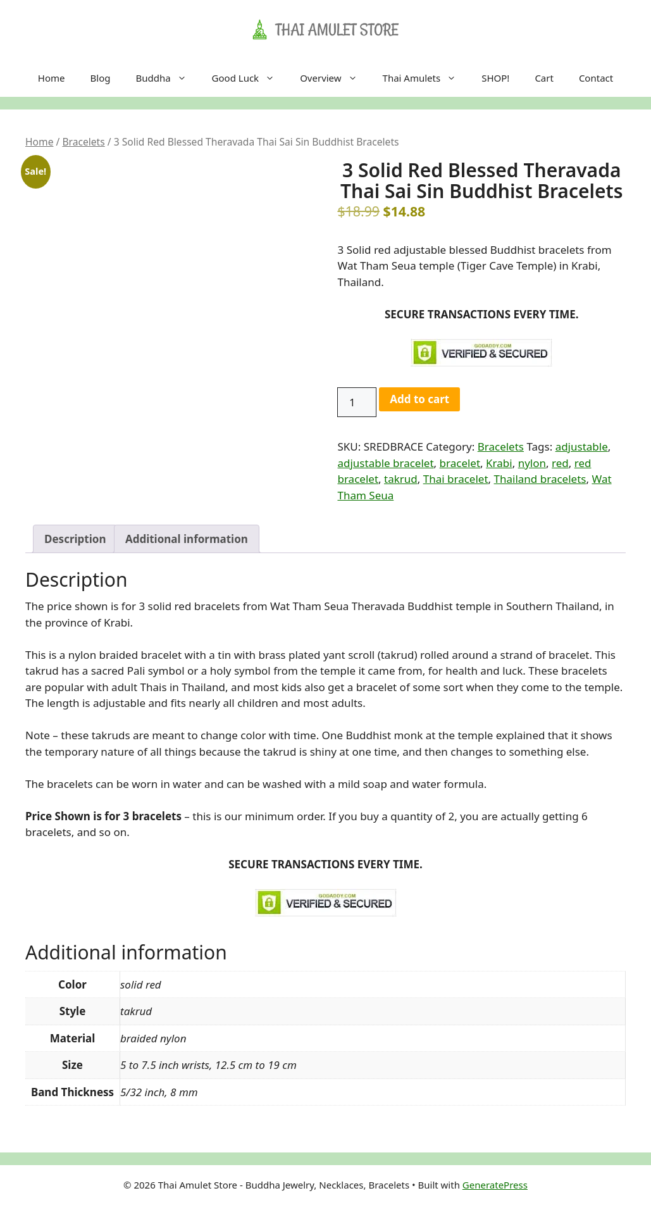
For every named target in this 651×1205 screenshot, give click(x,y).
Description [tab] (75, 539)
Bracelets (83, 142)
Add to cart (419, 399)
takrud (401, 478)
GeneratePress (495, 1184)
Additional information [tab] (186, 539)
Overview (334, 78)
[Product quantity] (356, 402)
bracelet (460, 463)
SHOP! (495, 78)
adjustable (581, 446)
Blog (100, 78)
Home (51, 78)
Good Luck (250, 78)
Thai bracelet (455, 478)
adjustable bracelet (385, 463)
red (560, 463)
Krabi (499, 463)
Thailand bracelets (540, 478)
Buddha (167, 78)
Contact (596, 78)
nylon (532, 463)
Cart (544, 78)
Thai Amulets (426, 78)
